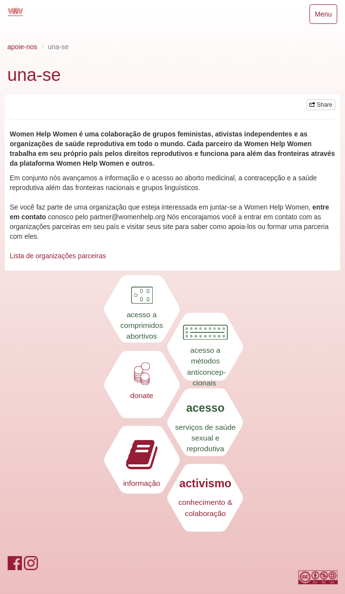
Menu (325, 16)
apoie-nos (22, 47)
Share (320, 104)
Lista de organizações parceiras (58, 256)
